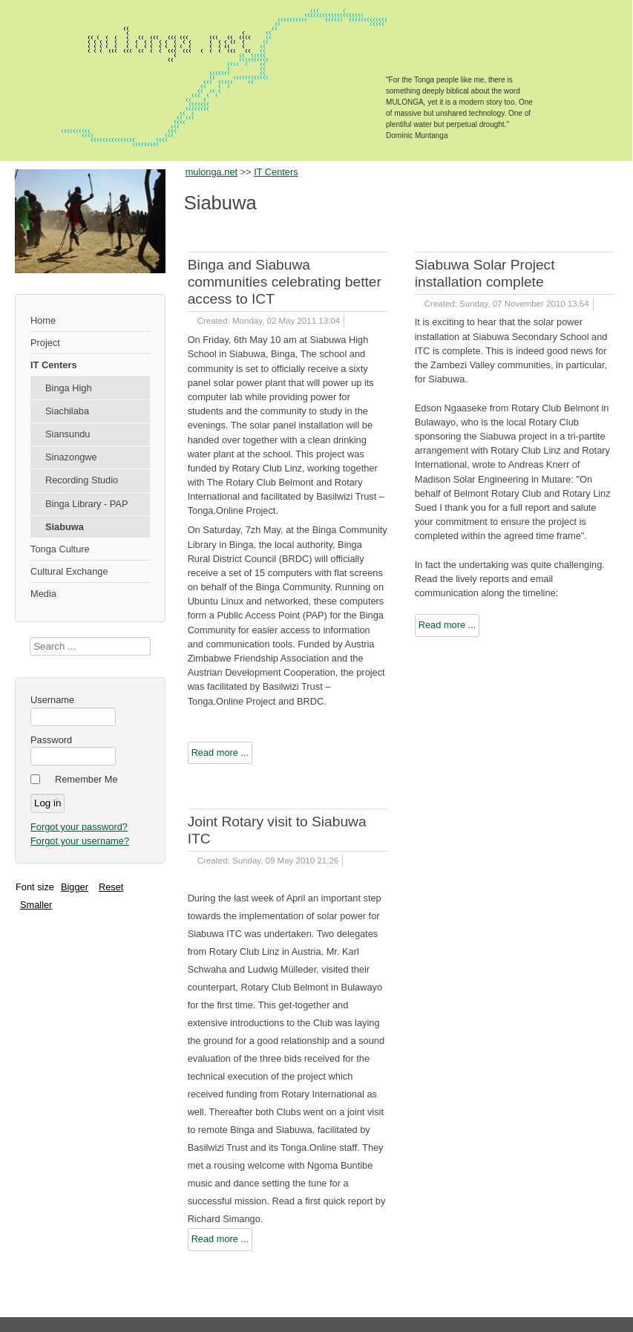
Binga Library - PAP (86, 503)
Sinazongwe (71, 457)
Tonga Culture (60, 549)
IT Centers (53, 364)
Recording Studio (81, 480)
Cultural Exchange (69, 571)
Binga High (68, 388)
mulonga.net (211, 171)
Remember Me (86, 779)
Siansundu (67, 434)
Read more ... (220, 752)
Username (52, 699)
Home (43, 320)
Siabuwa (64, 526)
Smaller (36, 904)
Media (43, 593)
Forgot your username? (79, 840)
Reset (111, 886)
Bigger (74, 886)
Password (51, 739)
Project (45, 342)
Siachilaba (67, 411)
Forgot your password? (79, 826)
